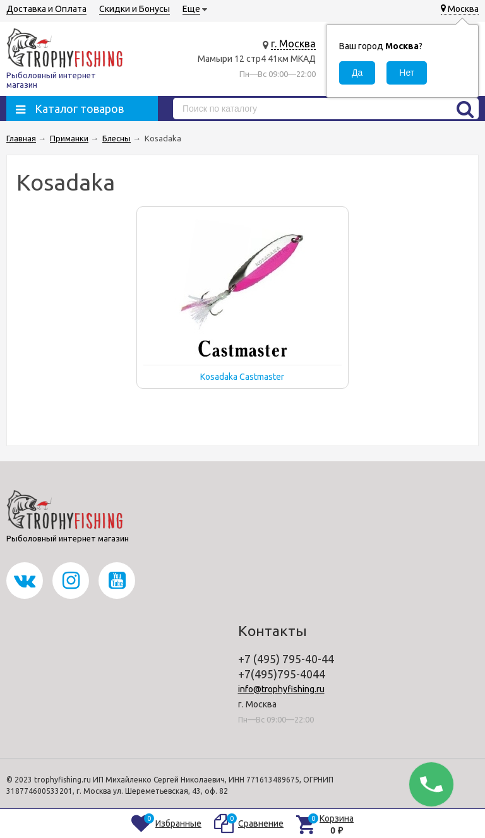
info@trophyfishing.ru (281, 689)
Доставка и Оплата (46, 9)
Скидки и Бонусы (134, 9)
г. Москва (293, 43)
